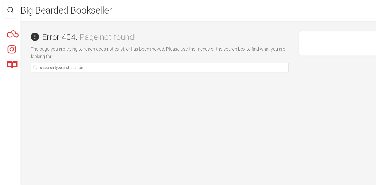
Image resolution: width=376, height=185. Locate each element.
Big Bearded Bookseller (76, 10)
